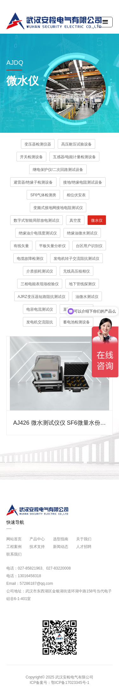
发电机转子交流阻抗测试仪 (76, 258)
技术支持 (37, 546)
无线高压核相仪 (76, 271)
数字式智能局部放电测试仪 (36, 220)
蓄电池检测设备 (76, 322)
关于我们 (83, 539)
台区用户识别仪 (89, 246)
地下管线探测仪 (82, 284)
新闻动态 (60, 546)
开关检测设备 (31, 157)
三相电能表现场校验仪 (40, 284)
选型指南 (60, 539)
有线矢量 (21, 246)
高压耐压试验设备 (76, 144)
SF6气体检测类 (43, 195)
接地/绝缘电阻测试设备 (82, 182)
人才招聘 (83, 546)
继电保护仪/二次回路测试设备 (58, 169)
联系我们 (14, 554)
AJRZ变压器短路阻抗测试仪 (41, 296)
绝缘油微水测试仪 (82, 233)
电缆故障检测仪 (30, 258)
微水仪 (96, 220)
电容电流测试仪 (39, 309)
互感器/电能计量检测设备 (74, 157)
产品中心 (37, 539)
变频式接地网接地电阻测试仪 (58, 208)
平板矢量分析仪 (52, 246)
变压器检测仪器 (37, 144)
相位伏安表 (76, 195)
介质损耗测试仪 (39, 271)
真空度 (75, 220)
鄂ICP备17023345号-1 (70, 682)
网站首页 (14, 539)
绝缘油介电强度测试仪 (38, 233)
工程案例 (14, 546)
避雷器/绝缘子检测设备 (33, 182)
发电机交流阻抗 (39, 322)
